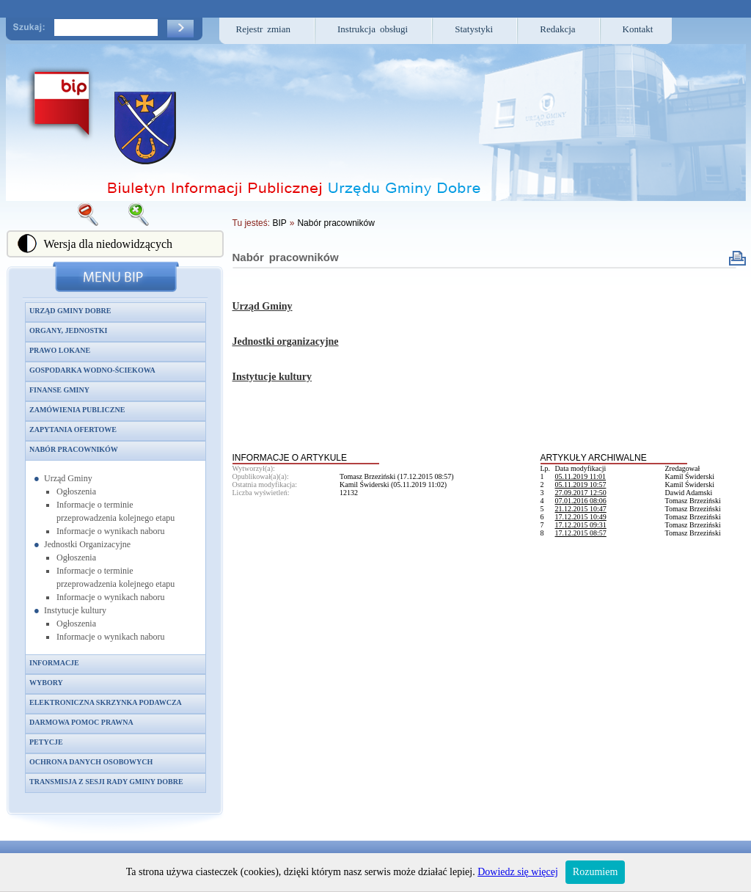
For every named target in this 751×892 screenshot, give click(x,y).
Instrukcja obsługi (372, 28)
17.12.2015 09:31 (581, 525)
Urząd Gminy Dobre (70, 311)
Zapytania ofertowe (73, 429)
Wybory (46, 683)
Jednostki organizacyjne (285, 341)
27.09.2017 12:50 (581, 493)
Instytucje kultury (75, 610)
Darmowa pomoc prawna (81, 722)
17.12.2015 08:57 (581, 533)
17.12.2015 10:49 (581, 517)
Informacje (54, 663)
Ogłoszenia (76, 491)
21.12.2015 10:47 (581, 509)
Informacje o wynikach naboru (110, 531)
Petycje (46, 742)
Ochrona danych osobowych (91, 762)
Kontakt (638, 28)
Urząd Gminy (68, 478)
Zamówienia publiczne (77, 410)
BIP (279, 223)
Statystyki (474, 28)
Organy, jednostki (68, 330)
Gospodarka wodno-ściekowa (92, 370)
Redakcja (557, 28)
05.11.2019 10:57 (581, 484)
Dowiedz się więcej (517, 871)
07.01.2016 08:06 (581, 501)
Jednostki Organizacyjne (87, 544)
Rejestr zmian (263, 28)
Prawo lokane (59, 350)
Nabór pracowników (73, 449)
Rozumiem (595, 871)
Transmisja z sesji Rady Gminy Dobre (106, 782)
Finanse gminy (59, 390)
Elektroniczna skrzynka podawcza (105, 702)
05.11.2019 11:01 (581, 476)
